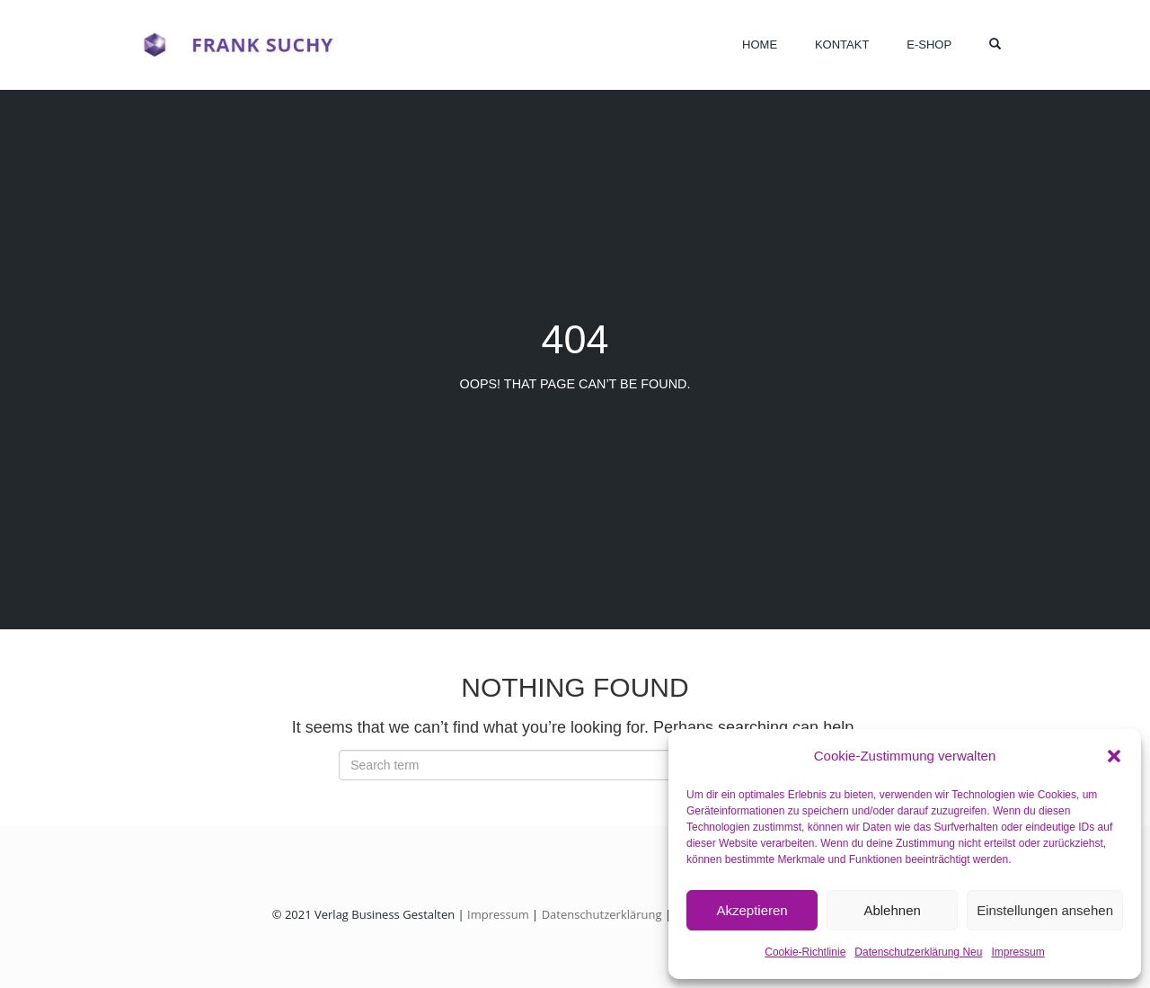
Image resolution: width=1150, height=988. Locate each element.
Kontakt (842, 44)
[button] (1114, 756)
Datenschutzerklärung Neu (918, 952)
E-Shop (929, 44)
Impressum (1017, 952)
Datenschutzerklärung (602, 914)
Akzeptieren (751, 910)
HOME (759, 44)
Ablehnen (891, 910)
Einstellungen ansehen (1045, 910)
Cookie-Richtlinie (805, 952)
